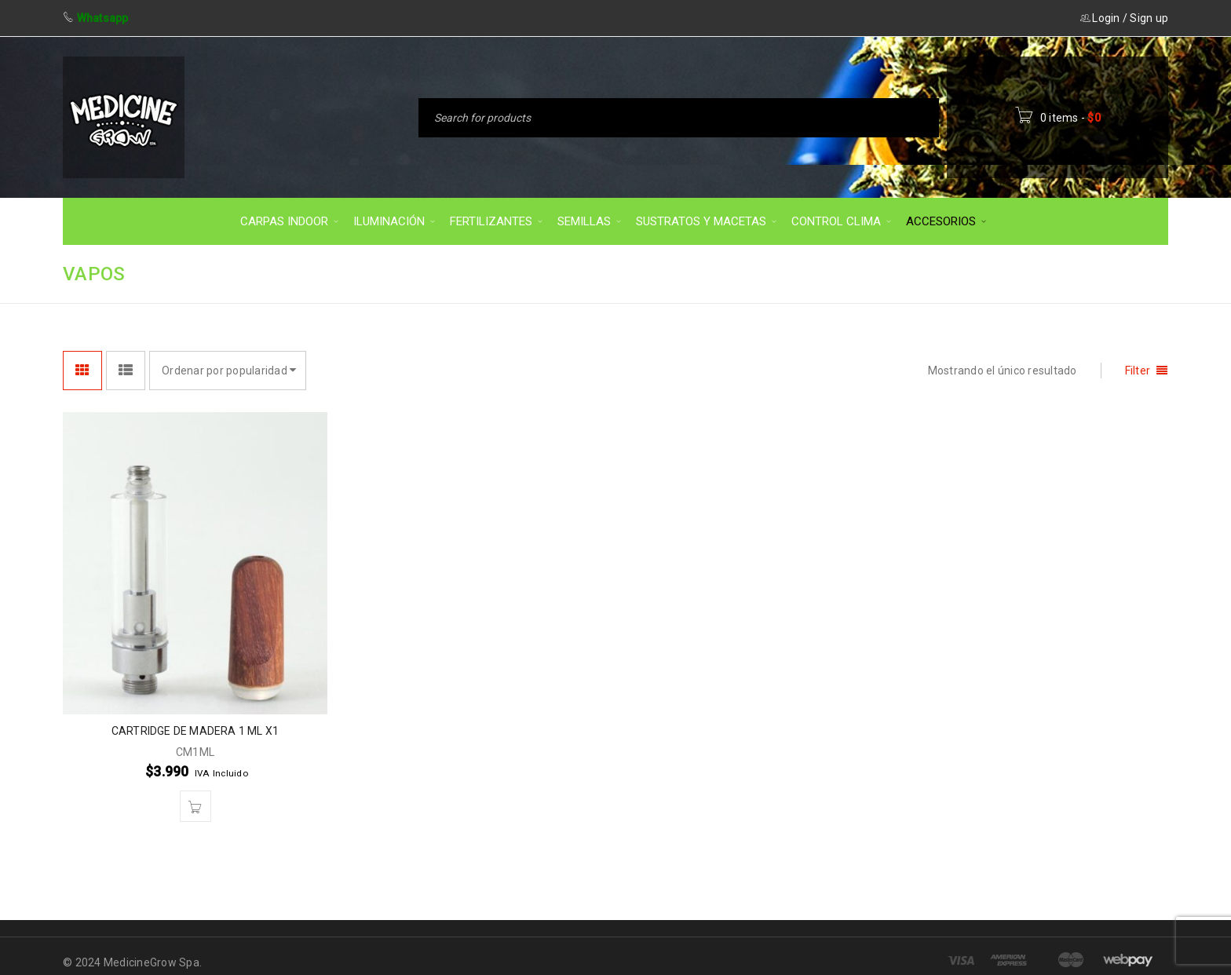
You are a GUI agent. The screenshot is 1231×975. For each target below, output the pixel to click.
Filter (1138, 370)
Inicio (981, 273)
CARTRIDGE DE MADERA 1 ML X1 (195, 731)
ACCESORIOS (1061, 273)
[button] (195, 806)
